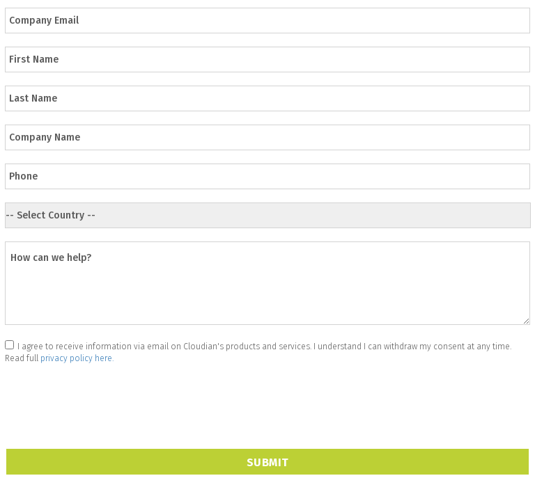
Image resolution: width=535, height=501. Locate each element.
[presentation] (111, 396)
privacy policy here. (77, 358)
